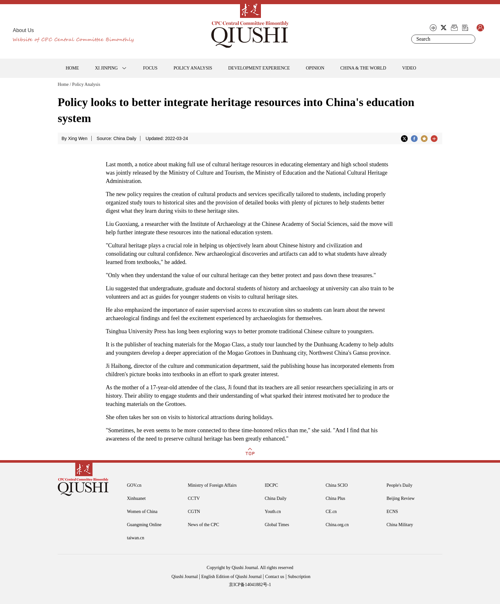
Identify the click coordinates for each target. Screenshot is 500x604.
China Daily (276, 498)
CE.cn (331, 511)
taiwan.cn (135, 537)
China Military (400, 524)
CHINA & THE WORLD (363, 68)
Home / (64, 84)
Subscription (299, 576)
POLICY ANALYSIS (192, 68)
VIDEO (409, 68)
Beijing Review (401, 498)
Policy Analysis (86, 84)
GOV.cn (134, 485)
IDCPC (271, 485)
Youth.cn (273, 511)
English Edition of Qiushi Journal (231, 576)
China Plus (335, 498)
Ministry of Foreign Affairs (212, 485)
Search (469, 39)
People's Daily (400, 485)
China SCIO (337, 485)
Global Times (277, 524)
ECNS (392, 511)
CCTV (194, 498)
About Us (23, 30)
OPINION (315, 68)
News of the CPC (203, 524)
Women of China (142, 511)
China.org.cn (337, 524)
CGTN (194, 511)
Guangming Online (144, 524)
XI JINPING (106, 68)
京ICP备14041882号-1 (250, 584)
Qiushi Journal (184, 576)
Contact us (274, 576)
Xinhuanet (136, 498)
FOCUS (150, 68)
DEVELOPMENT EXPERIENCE (259, 68)
